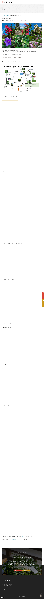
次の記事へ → (40, 542)
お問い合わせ (17, 570)
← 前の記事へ (4, 542)
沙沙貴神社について (20, 582)
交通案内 (32, 582)
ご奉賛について (25, 570)
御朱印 (5, 15)
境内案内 (18, 586)
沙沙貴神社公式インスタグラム (17, 539)
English (4, 597)
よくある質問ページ (29, 564)
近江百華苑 (7, 15)
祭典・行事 (19, 588)
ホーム (2, 15)
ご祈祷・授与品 (19, 584)
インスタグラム (23, 536)
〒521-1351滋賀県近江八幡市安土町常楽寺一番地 (8, 584)
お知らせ (32, 580)
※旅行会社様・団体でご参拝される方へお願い (21, 566)
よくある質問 (33, 584)
